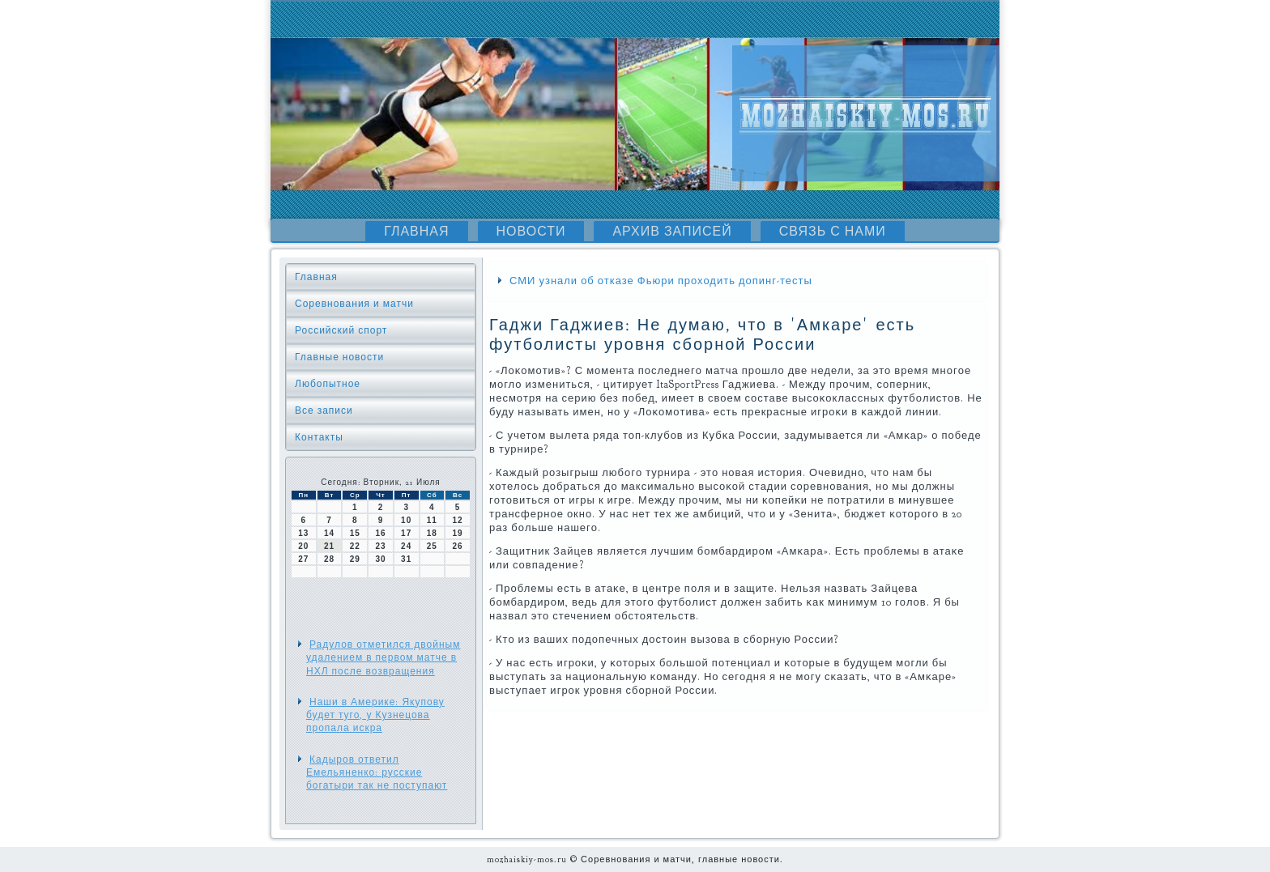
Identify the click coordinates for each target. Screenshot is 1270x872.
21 (329, 546)
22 (355, 546)
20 (303, 546)
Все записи (324, 410)
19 (458, 533)
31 (406, 559)
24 (406, 546)
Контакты (319, 437)
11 (432, 520)
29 (355, 559)
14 (329, 533)
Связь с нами (832, 231)
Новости (531, 231)
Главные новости (339, 357)
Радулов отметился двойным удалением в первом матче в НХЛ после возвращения (383, 658)
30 (380, 559)
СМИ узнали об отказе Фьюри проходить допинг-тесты (660, 280)
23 (380, 546)
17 (406, 533)
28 (329, 559)
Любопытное (327, 383)
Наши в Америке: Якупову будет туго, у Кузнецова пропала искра (375, 715)
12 (458, 520)
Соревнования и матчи (354, 303)
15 (355, 533)
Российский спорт (341, 330)
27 (303, 559)
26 (458, 546)
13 (303, 533)
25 (432, 546)
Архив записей (671, 231)
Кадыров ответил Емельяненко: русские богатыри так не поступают (376, 773)
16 (380, 533)
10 (406, 520)
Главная (416, 231)
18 (432, 533)
